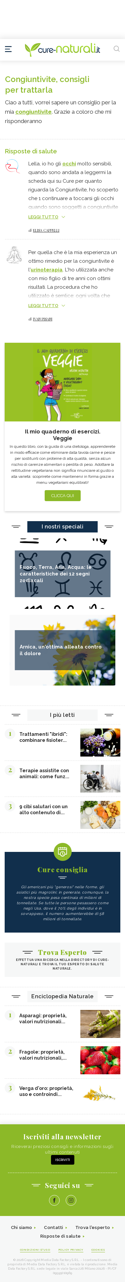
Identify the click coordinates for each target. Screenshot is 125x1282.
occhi (69, 164)
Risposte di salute (60, 1236)
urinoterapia (47, 270)
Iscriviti (62, 1160)
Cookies (98, 1249)
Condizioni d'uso (35, 1249)
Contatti (53, 1227)
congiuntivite (33, 111)
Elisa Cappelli (46, 230)
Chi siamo (21, 1227)
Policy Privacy (70, 1249)
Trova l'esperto (92, 1227)
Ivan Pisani (42, 318)
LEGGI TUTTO (43, 216)
